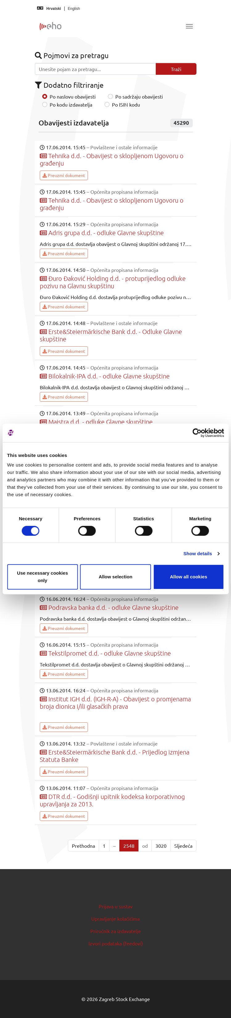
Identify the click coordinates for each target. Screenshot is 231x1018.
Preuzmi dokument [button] (64, 175)
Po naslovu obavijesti (73, 96)
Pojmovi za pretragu (72, 55)
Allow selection (115, 576)
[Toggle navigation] (189, 26)
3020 (161, 846)
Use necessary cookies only (42, 576)
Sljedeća (183, 846)
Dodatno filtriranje (69, 84)
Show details (198, 553)
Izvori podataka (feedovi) (116, 943)
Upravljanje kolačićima (115, 918)
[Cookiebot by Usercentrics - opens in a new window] (197, 432)
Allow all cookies (188, 576)
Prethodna (83, 846)
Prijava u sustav (116, 906)
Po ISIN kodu (126, 104)
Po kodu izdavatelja (71, 104)
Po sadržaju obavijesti (139, 96)
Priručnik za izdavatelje (115, 931)
